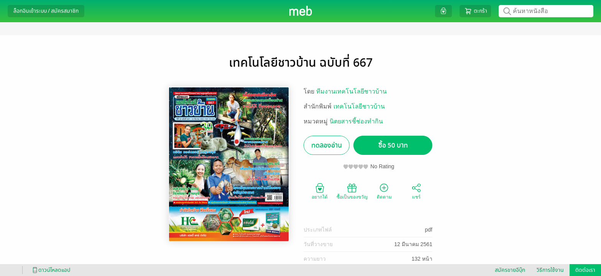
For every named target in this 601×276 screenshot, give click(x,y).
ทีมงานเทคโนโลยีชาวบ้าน (351, 91)
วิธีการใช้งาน (550, 270)
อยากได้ (320, 191)
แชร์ (416, 191)
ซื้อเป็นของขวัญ (352, 191)
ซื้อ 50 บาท (393, 145)
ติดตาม (384, 191)
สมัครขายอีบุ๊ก (510, 270)
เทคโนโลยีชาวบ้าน (359, 106)
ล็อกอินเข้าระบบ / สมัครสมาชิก (46, 11)
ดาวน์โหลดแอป (50, 270)
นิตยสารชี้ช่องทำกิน (356, 121)
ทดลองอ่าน (326, 145)
